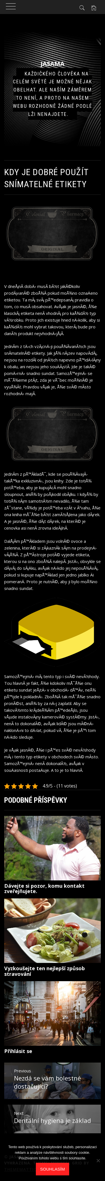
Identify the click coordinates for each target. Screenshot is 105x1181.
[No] (98, 1160)
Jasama (52, 63)
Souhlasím (52, 1169)
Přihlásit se (18, 1051)
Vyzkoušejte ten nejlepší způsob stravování (44, 971)
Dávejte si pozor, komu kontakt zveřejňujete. (44, 888)
